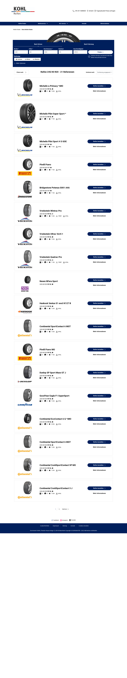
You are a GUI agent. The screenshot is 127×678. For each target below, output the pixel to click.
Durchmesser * (48, 49)
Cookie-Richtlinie (44, 526)
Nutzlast (61, 49)
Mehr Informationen (99, 91)
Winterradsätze (104, 23)
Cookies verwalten (84, 526)
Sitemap (65, 526)
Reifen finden (22, 23)
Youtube (72, 520)
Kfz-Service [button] (62, 23)
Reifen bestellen (99, 86)
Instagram (64, 520)
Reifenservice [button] (42, 23)
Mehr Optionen (19, 63)
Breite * (16, 49)
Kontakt (84, 23)
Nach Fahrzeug (89, 44)
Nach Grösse (38, 44)
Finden (101, 52)
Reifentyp (17, 56)
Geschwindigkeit (78, 49)
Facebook (55, 520)
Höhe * (31, 49)
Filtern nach (21, 72)
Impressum (56, 526)
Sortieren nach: (90, 72)
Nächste (65, 509)
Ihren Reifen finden (27, 29)
